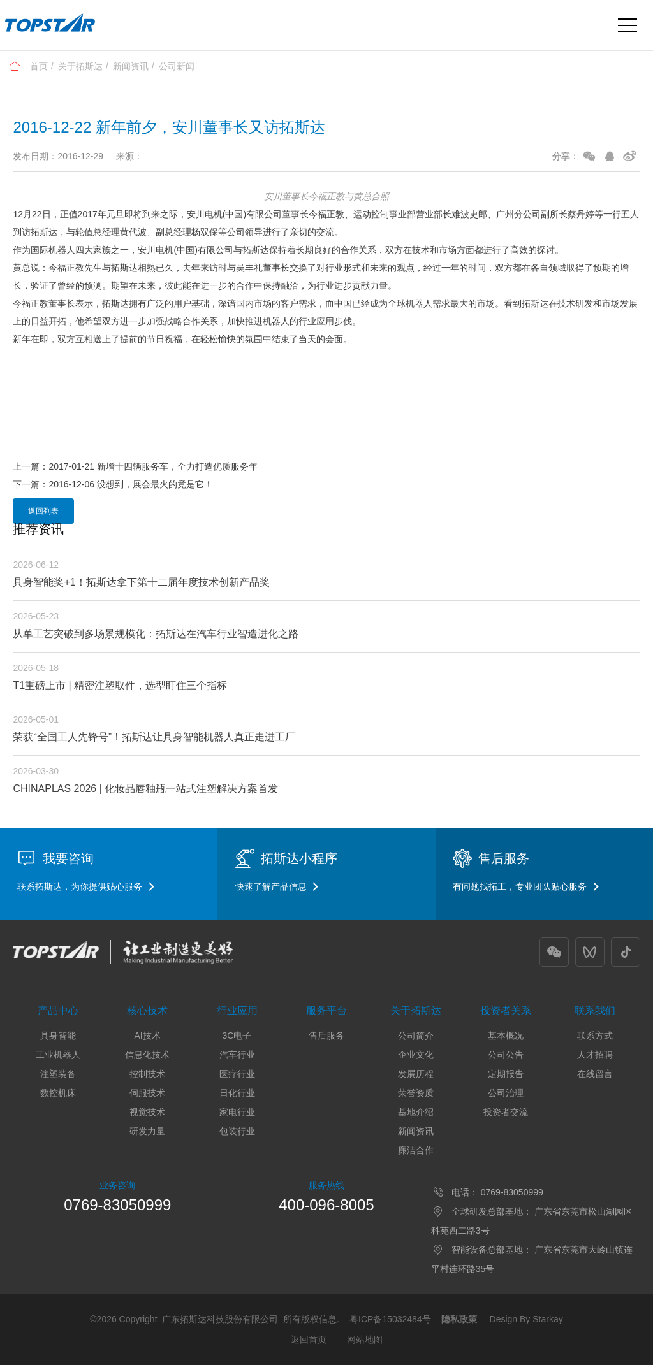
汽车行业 (237, 1055)
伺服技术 (147, 1093)
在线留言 (595, 1074)
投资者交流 (505, 1112)
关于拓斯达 (80, 66)
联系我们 (595, 1010)
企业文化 (416, 1055)
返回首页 (308, 1339)
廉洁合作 (416, 1150)
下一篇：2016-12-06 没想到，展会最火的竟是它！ (113, 484)
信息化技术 (147, 1055)
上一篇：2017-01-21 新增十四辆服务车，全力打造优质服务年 (135, 466)
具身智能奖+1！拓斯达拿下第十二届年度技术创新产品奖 (141, 582)
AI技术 (147, 1035)
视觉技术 (147, 1112)
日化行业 (237, 1093)
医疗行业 (237, 1074)
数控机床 (58, 1093)
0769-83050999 (117, 1204)
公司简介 (416, 1035)
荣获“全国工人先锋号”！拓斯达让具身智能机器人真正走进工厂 (154, 737)
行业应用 (237, 1010)
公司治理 (506, 1093)
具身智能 (58, 1035)
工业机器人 (58, 1055)
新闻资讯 (131, 66)
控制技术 (147, 1074)
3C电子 (237, 1035)
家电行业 (237, 1112)
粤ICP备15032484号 (390, 1319)
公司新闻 (176, 66)
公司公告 (506, 1055)
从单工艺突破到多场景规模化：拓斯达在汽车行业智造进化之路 (155, 633)
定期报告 (506, 1074)
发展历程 (416, 1074)
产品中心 (58, 1010)
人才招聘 (595, 1055)
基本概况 (506, 1035)
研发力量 (147, 1131)
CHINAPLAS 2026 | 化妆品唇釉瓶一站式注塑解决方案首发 (145, 788)
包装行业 (237, 1131)
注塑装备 (58, 1074)
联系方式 (595, 1035)
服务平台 (326, 1010)
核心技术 (147, 1010)
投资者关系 (505, 1010)
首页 (39, 66)
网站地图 (365, 1339)
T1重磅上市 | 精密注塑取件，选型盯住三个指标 (120, 685)
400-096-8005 (326, 1204)
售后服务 (326, 1035)
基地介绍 (416, 1112)
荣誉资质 (416, 1093)
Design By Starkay (526, 1319)
